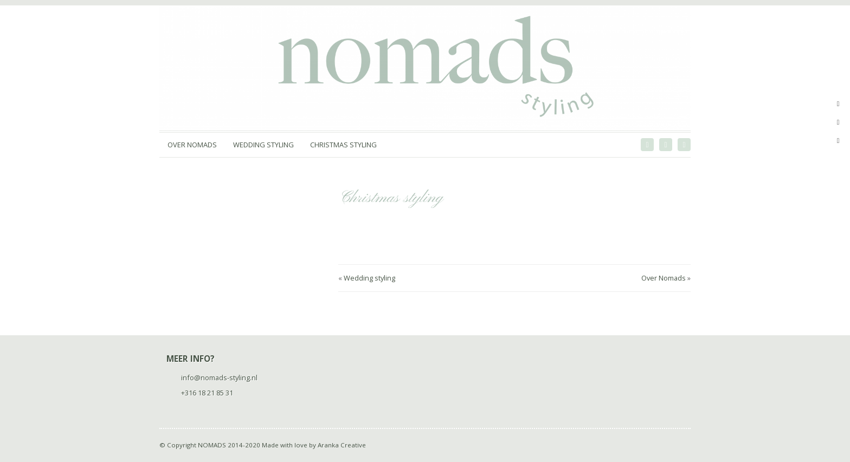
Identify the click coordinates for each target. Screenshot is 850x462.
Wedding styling (263, 144)
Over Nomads (192, 144)
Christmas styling (343, 144)
